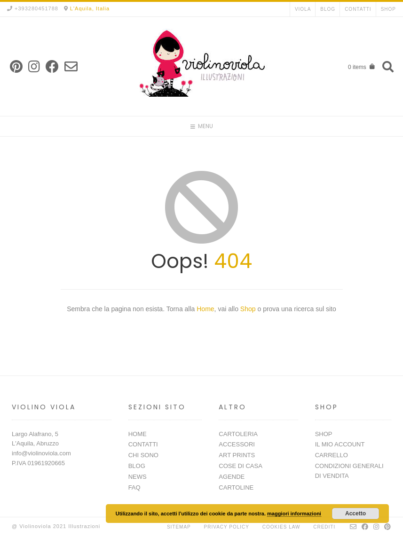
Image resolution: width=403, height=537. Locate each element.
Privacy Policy (226, 526)
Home (205, 309)
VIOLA (303, 9)
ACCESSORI (237, 444)
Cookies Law (281, 526)
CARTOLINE (236, 487)
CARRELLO (331, 455)
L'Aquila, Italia (90, 8)
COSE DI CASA (240, 465)
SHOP (388, 9)
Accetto (355, 513)
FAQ (134, 487)
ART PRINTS (237, 455)
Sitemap (179, 526)
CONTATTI (358, 9)
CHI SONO (143, 455)
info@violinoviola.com (41, 453)
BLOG (327, 9)
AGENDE (232, 476)
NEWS (137, 476)
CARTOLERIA (238, 433)
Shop (249, 309)
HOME (137, 433)
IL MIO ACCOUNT (340, 444)
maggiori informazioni (294, 513)
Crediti (324, 526)
